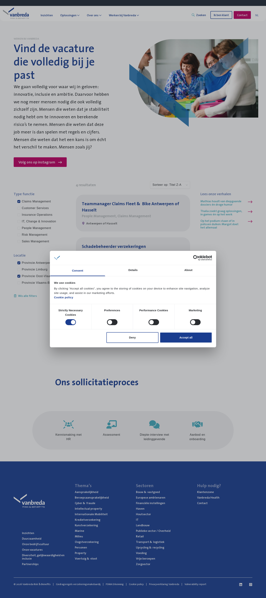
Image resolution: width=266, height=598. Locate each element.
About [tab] (188, 270)
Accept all (185, 337)
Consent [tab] (77, 270)
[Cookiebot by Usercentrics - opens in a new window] (196, 258)
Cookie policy (63, 297)
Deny (132, 337)
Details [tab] (133, 270)
